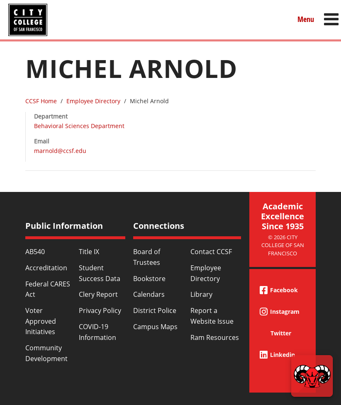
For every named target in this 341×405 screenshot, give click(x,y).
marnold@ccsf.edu (60, 151)
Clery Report (98, 294)
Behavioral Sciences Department (79, 126)
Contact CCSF (211, 251)
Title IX (89, 251)
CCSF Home (41, 101)
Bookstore (149, 278)
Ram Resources (214, 337)
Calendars (149, 294)
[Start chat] (312, 376)
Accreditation (46, 267)
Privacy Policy (100, 310)
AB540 (35, 251)
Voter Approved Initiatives (40, 321)
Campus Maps (155, 326)
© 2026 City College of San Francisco (282, 245)
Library (201, 294)
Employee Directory (93, 101)
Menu (305, 19)
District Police (154, 310)
